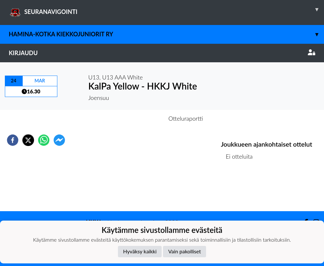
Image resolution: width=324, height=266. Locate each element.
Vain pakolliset (184, 251)
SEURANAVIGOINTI (166, 9)
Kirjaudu (162, 52)
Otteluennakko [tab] (139, 118)
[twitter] (28, 140)
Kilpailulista (243, 189)
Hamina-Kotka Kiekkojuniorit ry (166, 34)
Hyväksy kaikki (139, 251)
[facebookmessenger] (59, 140)
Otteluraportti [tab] (185, 118)
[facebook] (12, 140)
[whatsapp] (44, 140)
